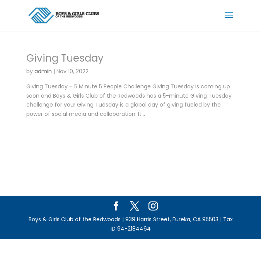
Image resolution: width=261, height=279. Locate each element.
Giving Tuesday (65, 58)
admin (43, 71)
